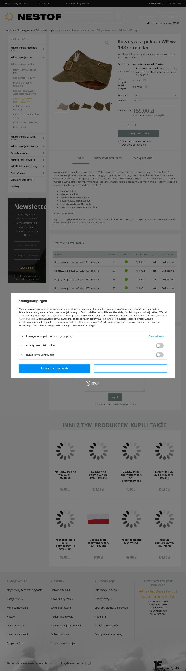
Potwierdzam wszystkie (131, 368)
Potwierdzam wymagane (55, 368)
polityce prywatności (53, 315)
